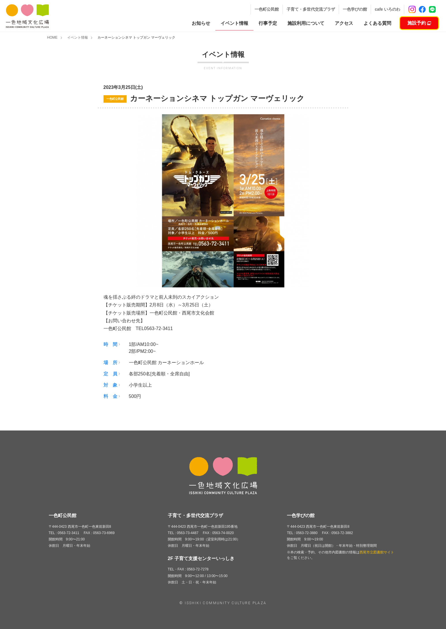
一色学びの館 (355, 9)
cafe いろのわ (387, 9)
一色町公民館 (267, 9)
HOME (52, 37)
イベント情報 (77, 37)
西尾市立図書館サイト (377, 552)
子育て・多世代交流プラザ (311, 9)
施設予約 (419, 22)
